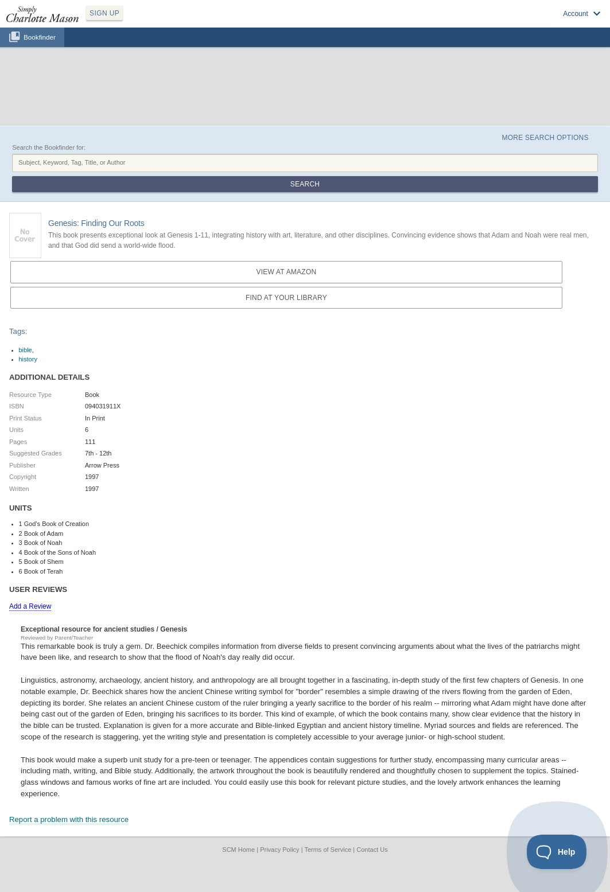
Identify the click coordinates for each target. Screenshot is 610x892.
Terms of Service (327, 849)
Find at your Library (286, 298)
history (28, 359)
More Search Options (545, 138)
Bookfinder (40, 37)
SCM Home (238, 849)
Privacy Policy (279, 849)
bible (25, 349)
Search (305, 184)
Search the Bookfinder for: (49, 147)
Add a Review (30, 606)
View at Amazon (286, 272)
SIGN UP (104, 13)
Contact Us (371, 849)
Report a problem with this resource (69, 819)
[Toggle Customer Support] (557, 852)
